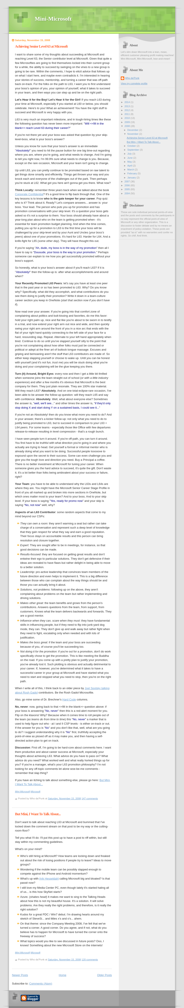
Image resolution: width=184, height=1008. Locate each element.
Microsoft (35, 791)
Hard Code (69, 699)
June (130, 157)
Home (62, 975)
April (130, 165)
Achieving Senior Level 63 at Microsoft (41, 46)
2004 (127, 193)
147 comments (90, 798)
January (131, 177)
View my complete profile (134, 83)
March (131, 169)
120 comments (90, 959)
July (129, 153)
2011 (127, 114)
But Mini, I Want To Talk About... (38, 814)
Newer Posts (20, 975)
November (133, 134)
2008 (127, 126)
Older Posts (104, 975)
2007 (127, 181)
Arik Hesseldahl (49, 878)
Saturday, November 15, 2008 (64, 798)
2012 (127, 110)
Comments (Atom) (40, 983)
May (130, 161)
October (131, 146)
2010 (127, 118)
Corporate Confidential (29, 194)
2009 (127, 122)
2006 (127, 185)
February (132, 173)
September (133, 149)
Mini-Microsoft (53, 19)
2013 (127, 106)
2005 (127, 189)
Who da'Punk (132, 78)
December (133, 130)
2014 (127, 102)
